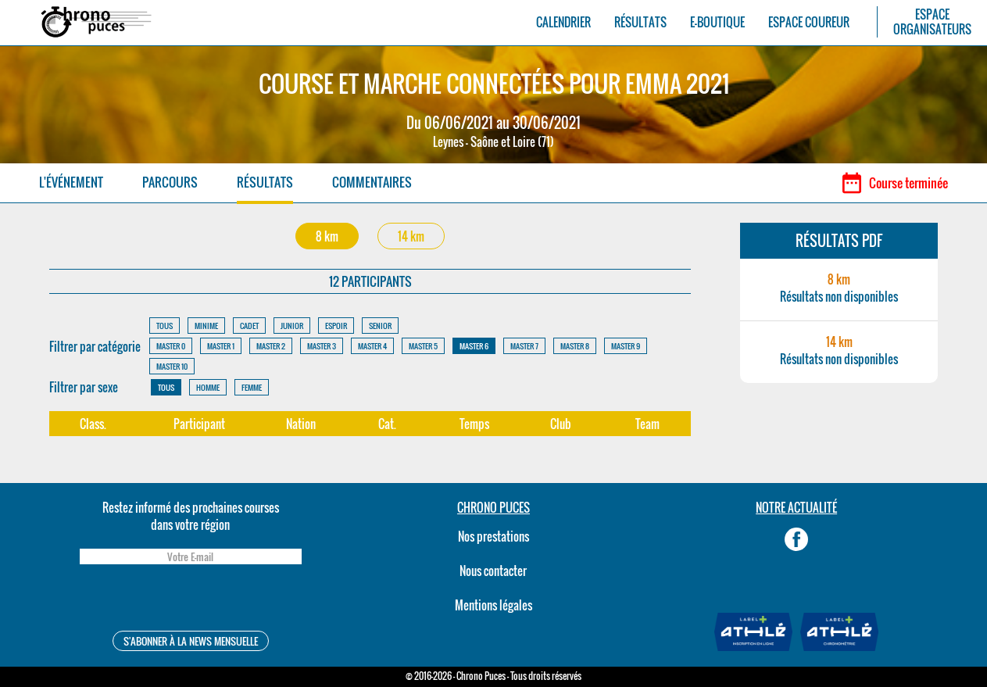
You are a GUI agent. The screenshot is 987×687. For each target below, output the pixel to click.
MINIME (206, 325)
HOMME (208, 387)
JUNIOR (292, 325)
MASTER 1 (220, 346)
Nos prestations (493, 536)
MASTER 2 (270, 346)
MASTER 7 (524, 346)
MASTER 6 (474, 346)
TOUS (164, 325)
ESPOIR (336, 325)
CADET (249, 325)
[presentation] (191, 599)
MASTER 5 (423, 346)
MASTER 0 (170, 346)
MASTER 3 (321, 346)
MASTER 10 (172, 366)
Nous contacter (493, 570)
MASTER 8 (574, 346)
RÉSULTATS (640, 22)
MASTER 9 (625, 346)
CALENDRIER (563, 22)
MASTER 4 (372, 346)
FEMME (251, 387)
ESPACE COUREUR (808, 22)
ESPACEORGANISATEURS (932, 22)
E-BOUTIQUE (717, 22)
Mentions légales (493, 605)
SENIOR (380, 325)
